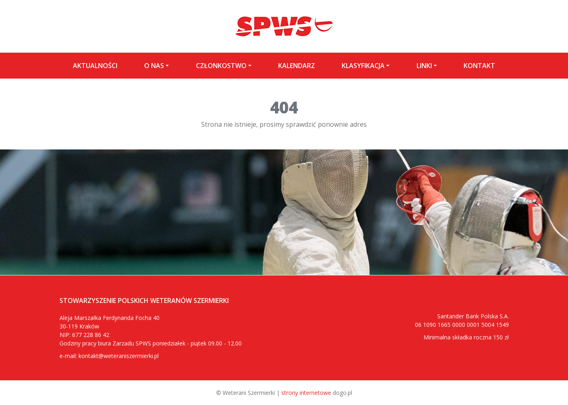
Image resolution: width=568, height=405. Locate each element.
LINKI (424, 65)
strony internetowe (306, 392)
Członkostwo (221, 65)
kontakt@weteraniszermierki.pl (119, 356)
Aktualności (95, 65)
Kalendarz (296, 65)
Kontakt (479, 65)
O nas (154, 65)
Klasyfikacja (363, 65)
